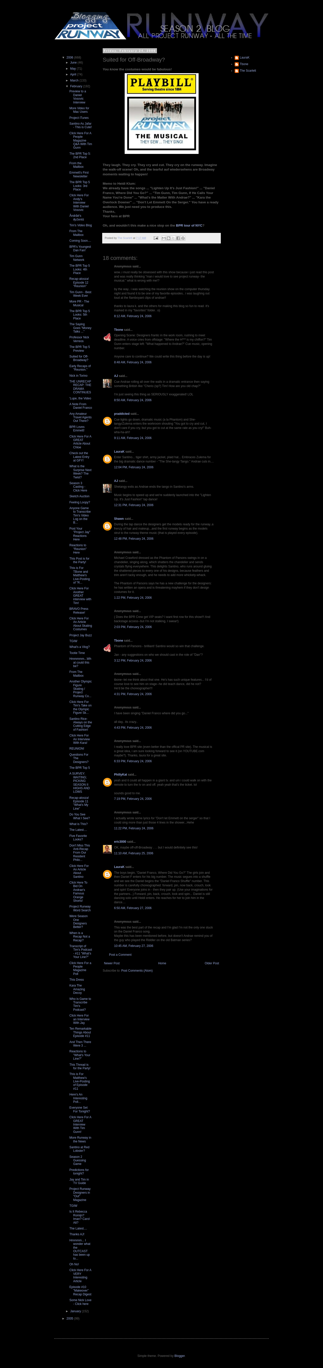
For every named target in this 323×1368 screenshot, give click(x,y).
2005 (70, 1318)
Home (162, 963)
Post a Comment (120, 954)
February (76, 86)
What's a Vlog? (79, 647)
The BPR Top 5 (79, 768)
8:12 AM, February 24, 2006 (133, 316)
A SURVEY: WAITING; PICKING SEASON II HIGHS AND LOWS (79, 783)
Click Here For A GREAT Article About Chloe (80, 442)
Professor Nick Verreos (79, 339)
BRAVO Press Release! (78, 610)
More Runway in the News (80, 1139)
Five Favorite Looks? (78, 837)
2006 (70, 57)
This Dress (76, 979)
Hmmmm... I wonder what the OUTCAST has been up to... (79, 1249)
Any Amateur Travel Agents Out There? (80, 417)
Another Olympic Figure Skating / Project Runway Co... (80, 689)
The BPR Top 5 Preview (79, 348)
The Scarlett (248, 70)
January (76, 1311)
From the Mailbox (76, 165)
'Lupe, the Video (80, 398)
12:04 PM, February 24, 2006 (133, 467)
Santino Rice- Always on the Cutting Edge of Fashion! (80, 724)
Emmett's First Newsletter (79, 174)
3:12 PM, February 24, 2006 (133, 660)
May (73, 68)
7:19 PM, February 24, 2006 (133, 799)
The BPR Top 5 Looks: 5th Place (79, 314)
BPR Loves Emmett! (77, 428)
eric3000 (120, 841)
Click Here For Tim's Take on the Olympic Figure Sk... (80, 707)
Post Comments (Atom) (137, 970)
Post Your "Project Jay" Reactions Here (79, 534)
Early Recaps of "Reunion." (80, 367)
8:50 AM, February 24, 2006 (133, 400)
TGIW (73, 641)
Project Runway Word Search (80, 908)
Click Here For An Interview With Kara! (79, 739)
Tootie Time (77, 653)
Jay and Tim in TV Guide (79, 1181)
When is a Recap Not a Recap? (79, 936)
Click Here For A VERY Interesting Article (80, 1275)
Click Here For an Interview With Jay (79, 1019)
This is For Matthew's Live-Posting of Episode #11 (79, 1081)
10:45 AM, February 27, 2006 (133, 946)
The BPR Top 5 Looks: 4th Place (79, 269)
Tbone (118, 330)
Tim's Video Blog (80, 225)
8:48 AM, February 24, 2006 (133, 362)
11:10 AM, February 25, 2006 (133, 853)
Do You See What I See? (79, 816)
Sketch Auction (79, 496)
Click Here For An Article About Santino (79, 871)
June (73, 62)
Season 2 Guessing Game (77, 1160)
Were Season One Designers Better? (78, 921)
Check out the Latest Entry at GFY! (79, 456)
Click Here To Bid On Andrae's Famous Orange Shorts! (78, 891)
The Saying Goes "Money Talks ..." (80, 327)
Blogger (179, 1356)
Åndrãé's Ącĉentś (76, 217)
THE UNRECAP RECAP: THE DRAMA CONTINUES (80, 387)
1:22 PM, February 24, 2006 (133, 597)
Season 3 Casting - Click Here (78, 486)
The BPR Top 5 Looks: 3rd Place (79, 185)
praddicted (121, 414)
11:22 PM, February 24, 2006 (133, 828)
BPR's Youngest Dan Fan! (80, 248)
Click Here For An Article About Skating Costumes (80, 624)
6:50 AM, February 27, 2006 (133, 908)
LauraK (119, 451)
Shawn (119, 519)
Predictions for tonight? (79, 1171)
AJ (116, 376)
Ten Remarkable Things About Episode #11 (80, 1032)
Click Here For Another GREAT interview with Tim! (80, 596)
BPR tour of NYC (189, 225)
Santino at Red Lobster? (79, 1149)
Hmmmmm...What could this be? (80, 662)
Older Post (212, 963)
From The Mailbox (76, 232)
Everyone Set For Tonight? (79, 1109)
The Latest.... (78, 830)
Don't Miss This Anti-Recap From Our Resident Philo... (79, 853)
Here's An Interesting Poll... (78, 1098)
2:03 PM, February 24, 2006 (133, 627)
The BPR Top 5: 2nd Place (80, 155)
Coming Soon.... (80, 240)
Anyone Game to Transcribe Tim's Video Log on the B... (80, 515)
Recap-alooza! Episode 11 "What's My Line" (79, 803)
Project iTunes (79, 118)
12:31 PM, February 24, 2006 (133, 505)
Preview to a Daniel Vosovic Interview (77, 97)
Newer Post (112, 963)
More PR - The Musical (79, 303)
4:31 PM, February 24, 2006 (133, 694)
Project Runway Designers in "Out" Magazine (80, 1194)
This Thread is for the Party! (80, 1066)
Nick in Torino (78, 375)
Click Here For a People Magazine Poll (80, 968)
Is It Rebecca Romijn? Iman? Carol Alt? (79, 1217)
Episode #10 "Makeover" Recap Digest (80, 1290)
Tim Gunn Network (76, 257)
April (73, 74)
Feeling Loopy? (79, 502)
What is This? (78, 824)
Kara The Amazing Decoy (77, 989)
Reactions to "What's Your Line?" (79, 1055)
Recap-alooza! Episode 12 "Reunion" (79, 282)
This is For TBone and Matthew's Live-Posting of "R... (79, 575)
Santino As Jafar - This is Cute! (80, 125)
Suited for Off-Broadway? (78, 358)
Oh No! (74, 1264)
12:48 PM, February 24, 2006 (133, 538)
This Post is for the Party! (79, 560)
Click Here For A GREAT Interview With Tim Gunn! (80, 1124)
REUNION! (76, 748)
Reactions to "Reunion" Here (78, 548)
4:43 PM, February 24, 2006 (133, 727)
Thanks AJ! (76, 1234)
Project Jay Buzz (80, 635)
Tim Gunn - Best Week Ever (80, 293)
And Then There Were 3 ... (80, 1043)
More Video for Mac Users (79, 110)
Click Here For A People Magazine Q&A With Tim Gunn (80, 140)
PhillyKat (120, 774)
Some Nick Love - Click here (80, 1301)
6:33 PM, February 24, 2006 (133, 761)
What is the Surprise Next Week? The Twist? (80, 471)
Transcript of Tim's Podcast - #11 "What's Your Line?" (80, 951)
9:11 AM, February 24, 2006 (133, 438)
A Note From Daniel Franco (80, 405)
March (74, 80)
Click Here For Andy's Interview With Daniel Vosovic (79, 203)
